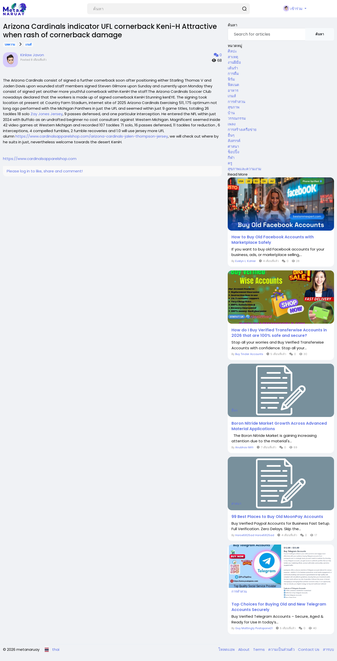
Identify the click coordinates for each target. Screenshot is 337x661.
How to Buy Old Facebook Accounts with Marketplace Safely (272, 239)
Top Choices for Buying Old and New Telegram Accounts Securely (278, 607)
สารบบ (328, 649)
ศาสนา (233, 146)
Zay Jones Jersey (47, 113)
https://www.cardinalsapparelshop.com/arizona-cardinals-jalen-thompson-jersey (91, 136)
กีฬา (231, 157)
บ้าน (231, 112)
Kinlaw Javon (32, 54)
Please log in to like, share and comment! (45, 171)
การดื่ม (233, 73)
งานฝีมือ (234, 62)
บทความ (10, 45)
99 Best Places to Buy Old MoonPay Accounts (277, 516)
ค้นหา (319, 34)
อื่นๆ (231, 135)
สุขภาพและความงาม (244, 168)
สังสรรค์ (234, 140)
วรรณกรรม (237, 118)
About (244, 649)
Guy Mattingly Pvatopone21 (254, 628)
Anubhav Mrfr (244, 447)
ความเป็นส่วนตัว (282, 649)
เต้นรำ (233, 68)
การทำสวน (236, 101)
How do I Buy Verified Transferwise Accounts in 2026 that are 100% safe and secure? (279, 332)
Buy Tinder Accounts (249, 354)
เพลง (231, 124)
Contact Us (309, 649)
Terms (259, 649)
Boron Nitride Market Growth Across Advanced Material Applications (279, 426)
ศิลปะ (232, 51)
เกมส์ (28, 45)
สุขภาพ (233, 107)
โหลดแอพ (227, 649)
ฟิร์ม (231, 79)
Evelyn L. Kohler (245, 261)
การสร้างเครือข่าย (242, 129)
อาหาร (233, 90)
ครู (230, 163)
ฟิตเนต (233, 84)
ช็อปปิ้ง (233, 151)
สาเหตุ (233, 56)
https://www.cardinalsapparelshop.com (39, 158)
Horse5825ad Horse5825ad (254, 535)
